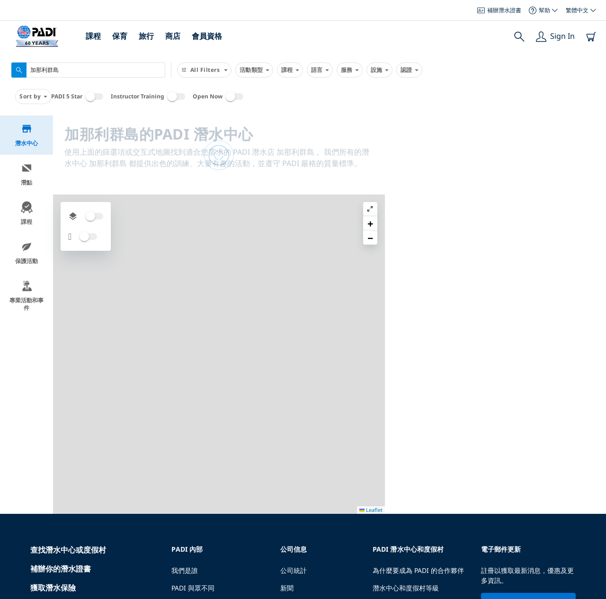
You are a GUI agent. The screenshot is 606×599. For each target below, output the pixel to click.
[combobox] (88, 70)
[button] (591, 144)
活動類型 (254, 70)
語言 (320, 70)
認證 (409, 70)
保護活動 (26, 253)
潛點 (27, 174)
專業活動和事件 (26, 296)
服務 (349, 70)
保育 (119, 36)
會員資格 (207, 36)
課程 (93, 36)
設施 (379, 70)
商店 (172, 36)
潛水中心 (26, 135)
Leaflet (592, 590)
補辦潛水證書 (499, 10)
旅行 (146, 36)
